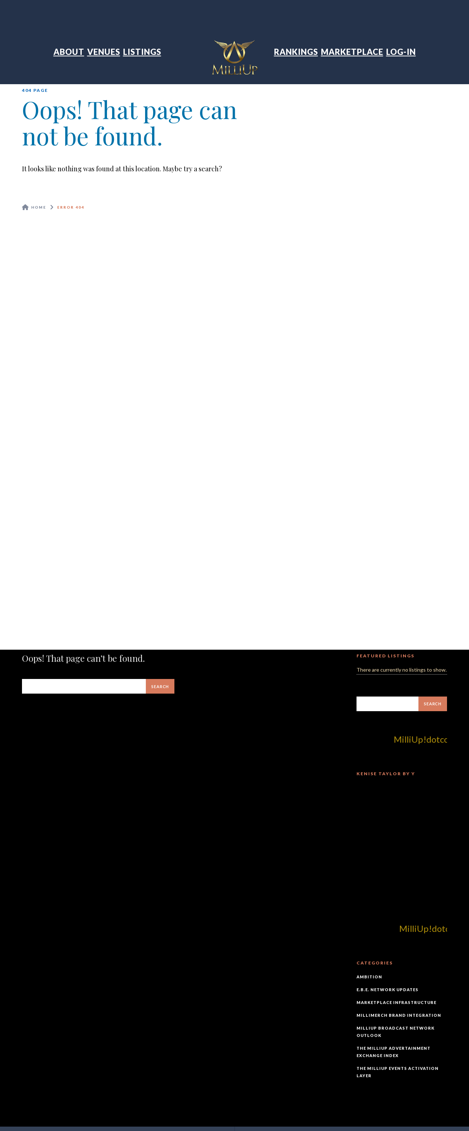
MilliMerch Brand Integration (399, 1015)
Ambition (369, 976)
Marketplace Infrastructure (396, 1002)
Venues (103, 52)
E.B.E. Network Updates (387, 989)
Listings (142, 52)
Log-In (401, 52)
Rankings (296, 52)
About (68, 52)
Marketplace (352, 52)
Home (38, 207)
